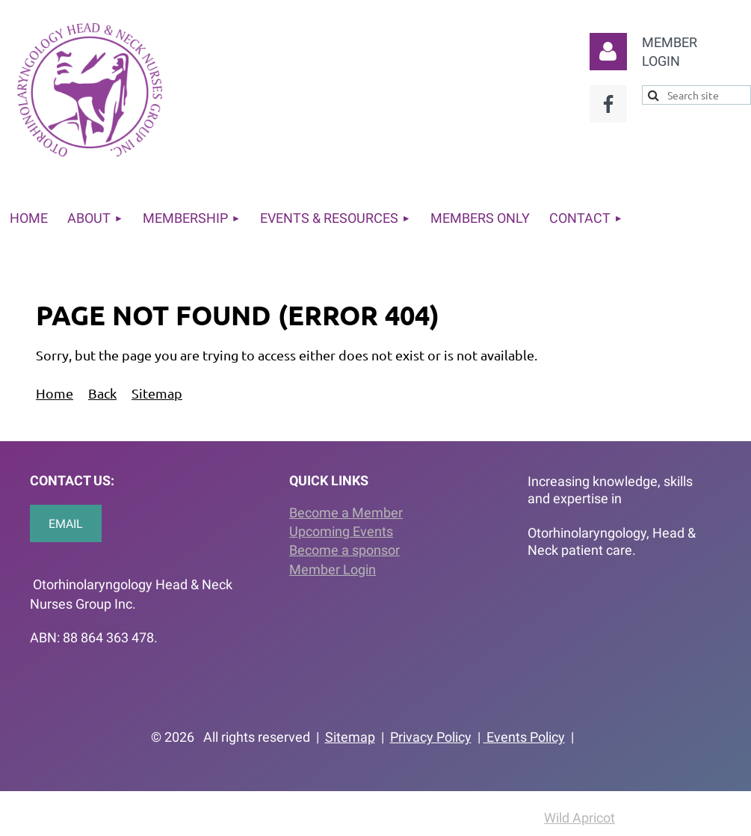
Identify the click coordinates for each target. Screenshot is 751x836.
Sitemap (157, 393)
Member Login (332, 569)
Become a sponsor (344, 550)
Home (54, 393)
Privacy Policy (431, 737)
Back (102, 393)
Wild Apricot (579, 818)
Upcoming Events (341, 531)
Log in (608, 51)
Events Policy (524, 737)
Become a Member (346, 512)
